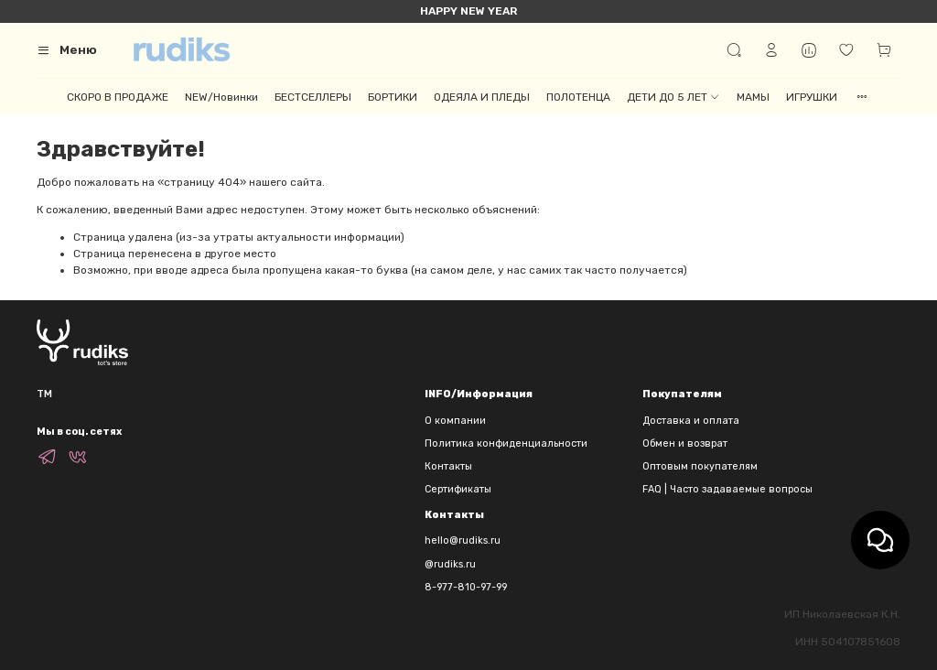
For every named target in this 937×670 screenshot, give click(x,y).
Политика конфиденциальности (506, 443)
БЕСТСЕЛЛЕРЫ (313, 97)
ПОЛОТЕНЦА (578, 97)
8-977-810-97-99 (466, 587)
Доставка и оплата (690, 421)
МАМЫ (753, 97)
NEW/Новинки (221, 97)
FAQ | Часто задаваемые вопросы (727, 489)
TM (44, 394)
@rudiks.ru (450, 564)
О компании (455, 421)
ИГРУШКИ (811, 97)
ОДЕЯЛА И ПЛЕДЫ (482, 97)
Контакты (448, 466)
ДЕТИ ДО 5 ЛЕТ (673, 97)
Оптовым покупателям (700, 466)
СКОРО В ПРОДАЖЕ (117, 97)
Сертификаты (458, 489)
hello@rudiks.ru (463, 540)
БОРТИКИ (392, 97)
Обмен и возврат (684, 443)
